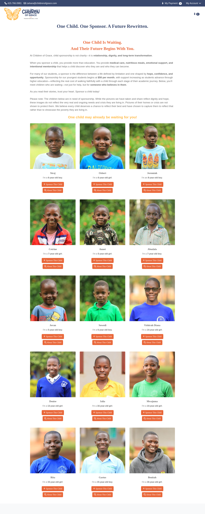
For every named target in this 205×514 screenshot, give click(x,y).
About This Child (52, 190)
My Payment (171, 3)
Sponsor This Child (52, 184)
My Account (193, 3)
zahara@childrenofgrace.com (40, 3)
